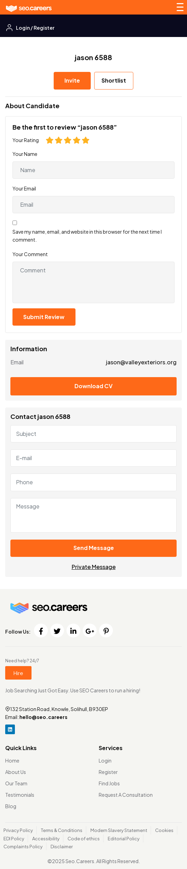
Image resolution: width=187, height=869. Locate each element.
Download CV (93, 386)
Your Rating (25, 140)
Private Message (94, 566)
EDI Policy (13, 838)
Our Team (16, 783)
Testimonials (19, 795)
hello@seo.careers (43, 717)
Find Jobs (109, 783)
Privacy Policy (18, 830)
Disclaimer (62, 846)
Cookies (164, 830)
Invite (72, 80)
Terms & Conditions (61, 830)
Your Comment (30, 254)
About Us (15, 772)
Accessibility (46, 838)
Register (108, 772)
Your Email (24, 188)
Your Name (24, 154)
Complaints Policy (23, 846)
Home (12, 760)
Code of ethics (84, 838)
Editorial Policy (124, 838)
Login (105, 760)
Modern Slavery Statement (118, 830)
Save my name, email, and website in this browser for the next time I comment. (87, 235)
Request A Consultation (126, 795)
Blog (10, 806)
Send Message (93, 547)
